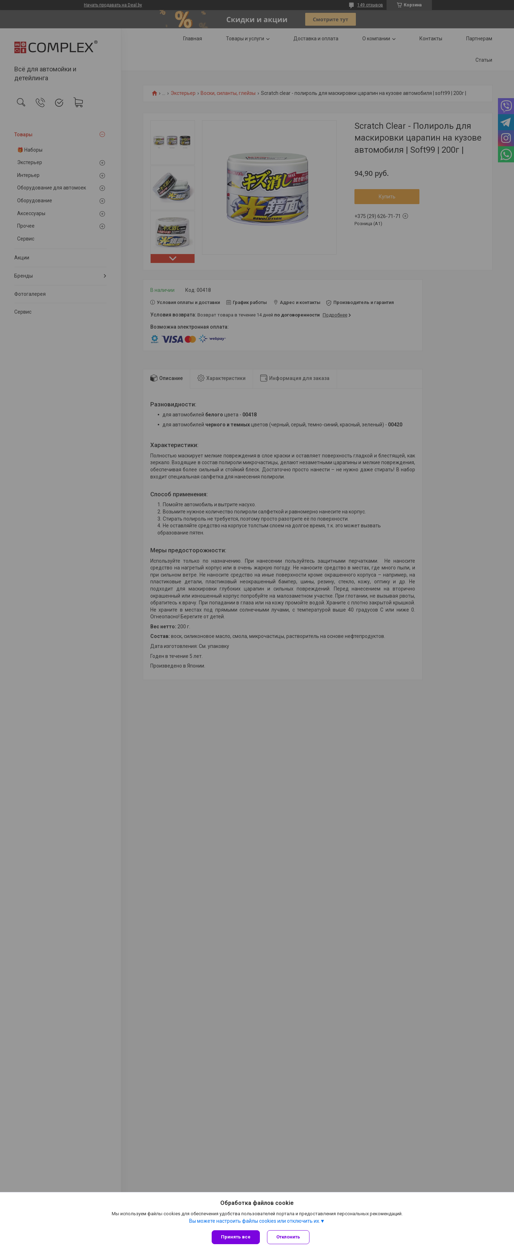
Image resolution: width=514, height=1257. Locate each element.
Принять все (236, 1237)
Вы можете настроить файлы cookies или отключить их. (254, 1221)
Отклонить (288, 1237)
